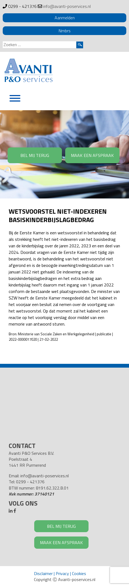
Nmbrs (65, 30)
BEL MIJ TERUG (34, 155)
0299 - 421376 (22, 6)
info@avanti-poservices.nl (67, 6)
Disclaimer (43, 573)
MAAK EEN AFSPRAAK (92, 155)
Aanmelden (65, 17)
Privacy (62, 573)
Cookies (79, 573)
